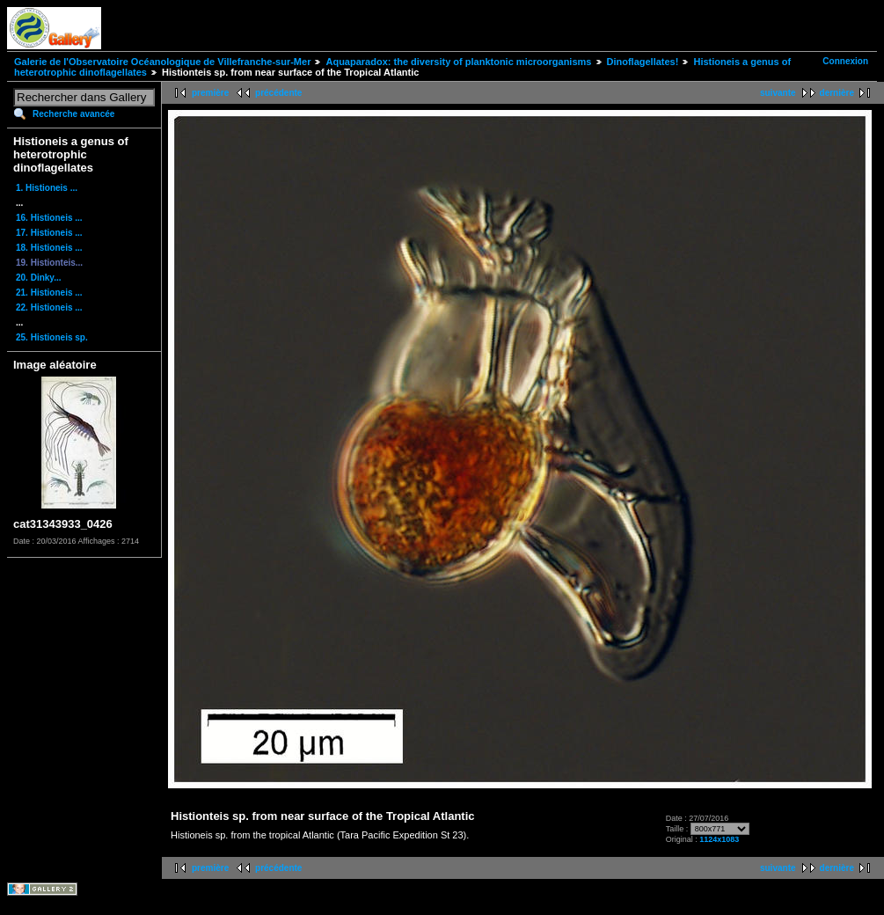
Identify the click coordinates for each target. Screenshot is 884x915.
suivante (778, 93)
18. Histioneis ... (49, 248)
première (210, 93)
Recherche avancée (73, 114)
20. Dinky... (39, 277)
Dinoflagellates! (643, 61)
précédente (278, 93)
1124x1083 (719, 839)
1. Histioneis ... (46, 188)
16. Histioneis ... (49, 218)
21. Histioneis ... (49, 292)
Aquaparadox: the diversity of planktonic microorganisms (458, 61)
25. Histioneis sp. (52, 337)
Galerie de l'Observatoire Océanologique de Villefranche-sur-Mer (162, 61)
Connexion (845, 61)
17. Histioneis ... (49, 233)
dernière (837, 93)
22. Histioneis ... (49, 307)
